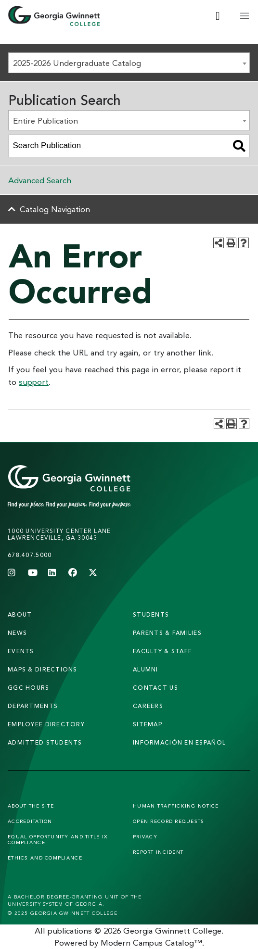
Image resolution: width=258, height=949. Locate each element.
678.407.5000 (30, 554)
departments (33, 705)
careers (148, 705)
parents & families (167, 632)
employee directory (46, 724)
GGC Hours (29, 687)
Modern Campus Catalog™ (151, 942)
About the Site (31, 806)
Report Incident (158, 852)
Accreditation (30, 821)
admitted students (45, 742)
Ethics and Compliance (45, 857)
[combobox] (129, 62)
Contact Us (155, 687)
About (20, 614)
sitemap (147, 724)
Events (21, 651)
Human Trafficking (176, 806)
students (151, 614)
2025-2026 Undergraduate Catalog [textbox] (77, 63)
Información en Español (179, 742)
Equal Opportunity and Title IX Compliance (57, 839)
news (17, 632)
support (34, 382)
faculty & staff (162, 651)
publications (70, 930)
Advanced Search (39, 180)
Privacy (145, 836)
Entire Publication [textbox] (45, 120)
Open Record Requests (169, 821)
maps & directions (42, 669)
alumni (145, 669)
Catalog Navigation (55, 209)
